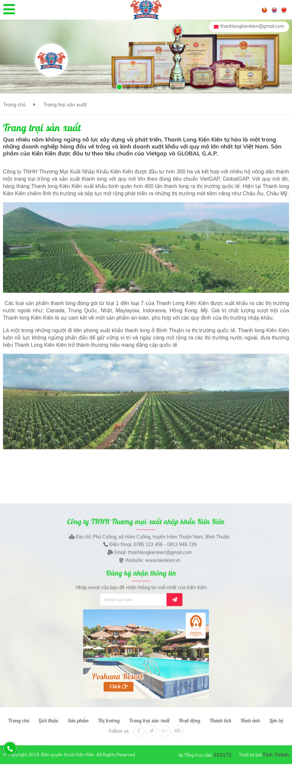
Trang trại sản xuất (65, 104)
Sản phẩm (78, 716)
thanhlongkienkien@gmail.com (252, 26)
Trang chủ (14, 104)
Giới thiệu (48, 716)
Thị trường (109, 716)
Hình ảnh (250, 716)
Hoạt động (189, 716)
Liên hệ (276, 716)
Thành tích (220, 716)
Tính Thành (276, 751)
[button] (119, 87)
